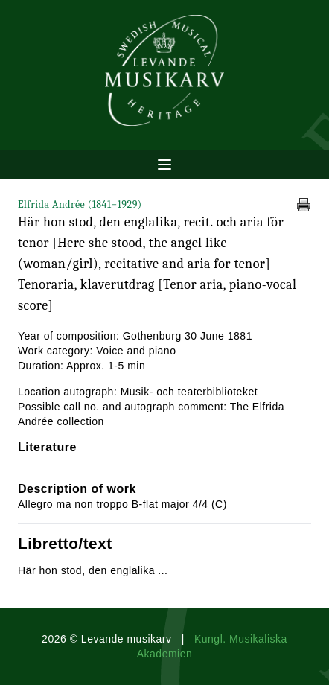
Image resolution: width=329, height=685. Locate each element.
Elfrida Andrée (80, 204)
